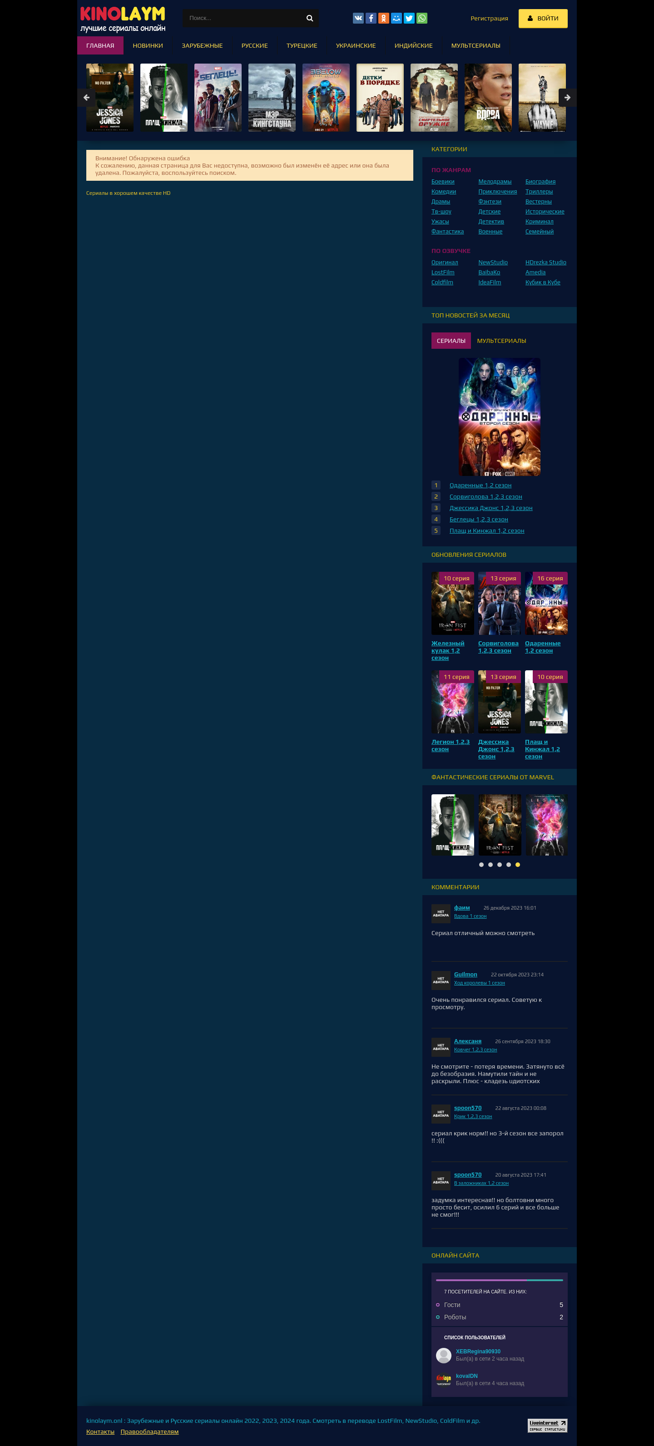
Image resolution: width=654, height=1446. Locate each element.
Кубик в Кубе (542, 282)
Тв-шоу (441, 211)
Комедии (443, 191)
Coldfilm (442, 282)
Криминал (539, 221)
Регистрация (489, 18)
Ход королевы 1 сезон (479, 982)
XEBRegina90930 (478, 1351)
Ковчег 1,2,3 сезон (475, 1049)
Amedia (535, 272)
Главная (100, 45)
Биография (540, 181)
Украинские (356, 45)
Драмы (440, 201)
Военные (491, 231)
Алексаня (467, 1041)
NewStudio (493, 262)
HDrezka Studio (545, 262)
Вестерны (538, 201)
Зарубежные (202, 45)
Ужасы (440, 221)
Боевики (443, 181)
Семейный (539, 231)
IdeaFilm (490, 282)
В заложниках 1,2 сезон (481, 1183)
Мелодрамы (495, 181)
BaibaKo (489, 272)
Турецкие (302, 45)
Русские (255, 45)
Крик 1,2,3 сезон (473, 1116)
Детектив (492, 221)
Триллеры (539, 191)
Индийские (414, 45)
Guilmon (465, 974)
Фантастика (447, 231)
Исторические (545, 211)
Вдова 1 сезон (470, 916)
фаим (462, 907)
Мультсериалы (475, 45)
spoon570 (468, 1107)
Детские (490, 211)
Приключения (498, 191)
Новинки (148, 45)
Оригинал (444, 262)
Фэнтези (490, 201)
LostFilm (443, 272)
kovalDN (467, 1376)
